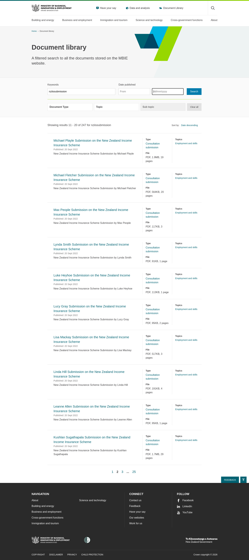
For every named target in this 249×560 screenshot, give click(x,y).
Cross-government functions (47, 517)
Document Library (172, 8)
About (35, 500)
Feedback (134, 506)
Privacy (72, 554)
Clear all (194, 107)
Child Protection (92, 554)
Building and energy (43, 506)
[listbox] (190, 125)
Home (34, 31)
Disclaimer (56, 554)
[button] (243, 480)
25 (134, 472)
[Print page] (208, 31)
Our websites (136, 517)
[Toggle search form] (212, 8)
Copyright (38, 554)
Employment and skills (186, 143)
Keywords (53, 84)
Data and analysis (139, 8)
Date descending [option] (189, 125)
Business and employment (46, 511)
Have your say (107, 8)
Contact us (135, 500)
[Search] (194, 91)
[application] (215, 31)
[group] (69, 107)
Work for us (135, 523)
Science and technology (92, 500)
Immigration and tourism (45, 523)
